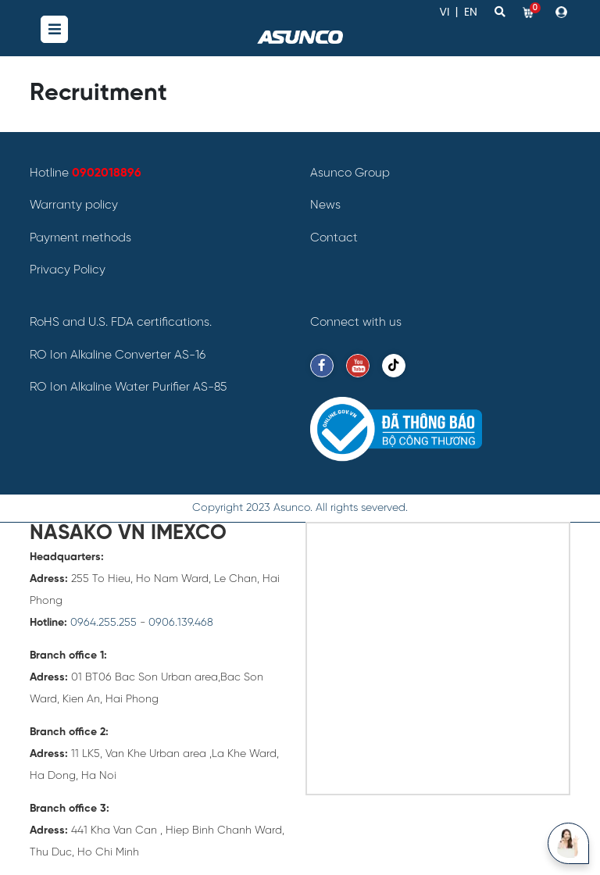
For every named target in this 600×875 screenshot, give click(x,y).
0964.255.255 (103, 623)
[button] (562, 12)
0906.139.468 (180, 623)
